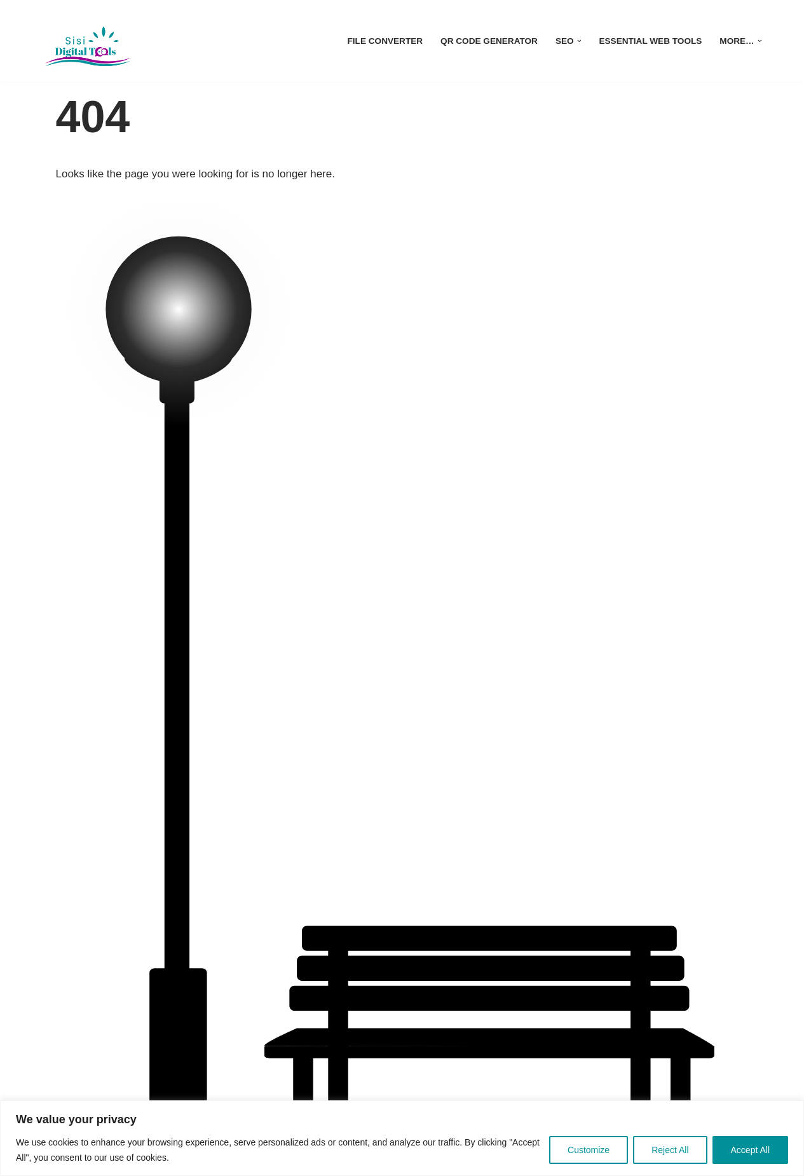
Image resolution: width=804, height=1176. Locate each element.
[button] (579, 41)
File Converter (385, 41)
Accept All (750, 1150)
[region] (402, 1138)
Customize (589, 1150)
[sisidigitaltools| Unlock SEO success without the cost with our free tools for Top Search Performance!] (87, 41)
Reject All (669, 1150)
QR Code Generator (489, 41)
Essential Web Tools (650, 41)
